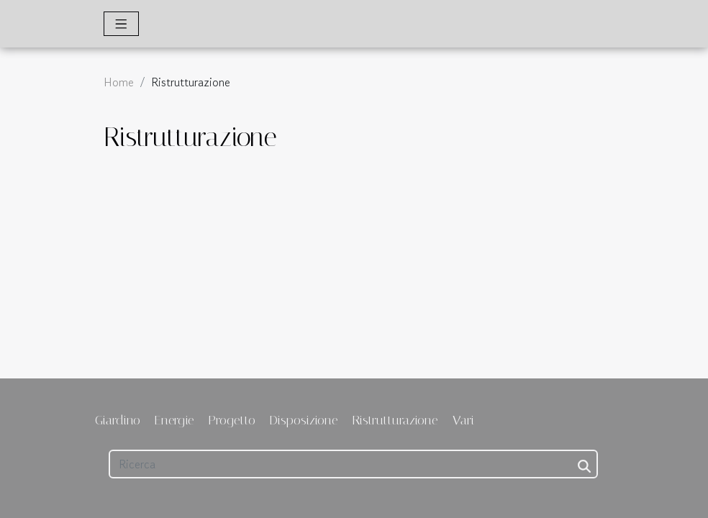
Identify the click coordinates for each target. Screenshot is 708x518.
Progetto (232, 420)
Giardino (117, 420)
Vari (463, 420)
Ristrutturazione (395, 420)
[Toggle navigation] (121, 24)
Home (119, 82)
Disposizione (304, 420)
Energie (174, 420)
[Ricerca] (353, 464)
